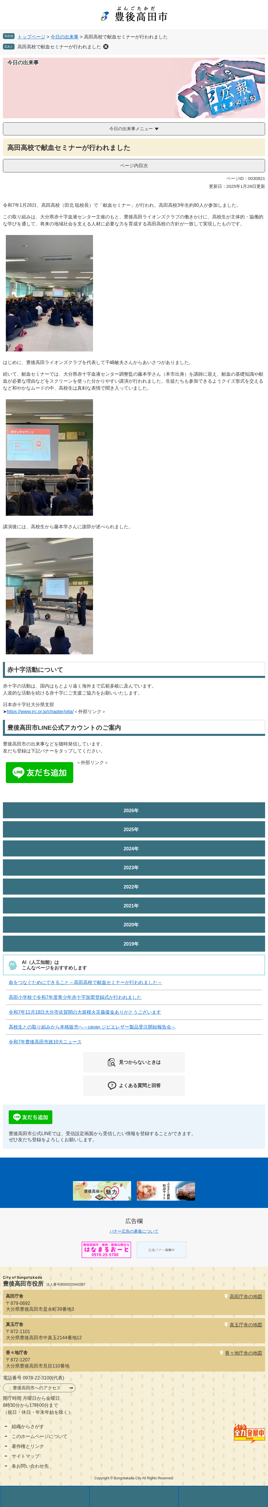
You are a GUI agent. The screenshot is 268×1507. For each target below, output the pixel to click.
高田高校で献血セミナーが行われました (59, 46)
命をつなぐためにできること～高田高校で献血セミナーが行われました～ (85, 982)
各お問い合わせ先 (30, 1466)
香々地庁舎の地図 (243, 1353)
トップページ (31, 36)
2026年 (131, 810)
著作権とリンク (28, 1446)
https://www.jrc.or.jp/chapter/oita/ (40, 711)
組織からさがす (28, 1426)
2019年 (131, 943)
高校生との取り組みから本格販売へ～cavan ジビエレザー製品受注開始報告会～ (92, 1026)
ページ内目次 (134, 165)
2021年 (131, 905)
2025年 (131, 829)
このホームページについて (39, 1436)
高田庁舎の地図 (246, 1296)
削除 (105, 46)
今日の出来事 (64, 36)
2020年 (131, 924)
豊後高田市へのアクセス (37, 1387)
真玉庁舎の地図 (246, 1324)
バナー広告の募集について (134, 1231)
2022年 (131, 886)
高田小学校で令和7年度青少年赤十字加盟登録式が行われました (75, 997)
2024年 (131, 848)
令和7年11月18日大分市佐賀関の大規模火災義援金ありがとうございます (85, 1012)
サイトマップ (26, 1456)
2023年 (131, 867)
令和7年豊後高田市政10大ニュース (45, 1041)
